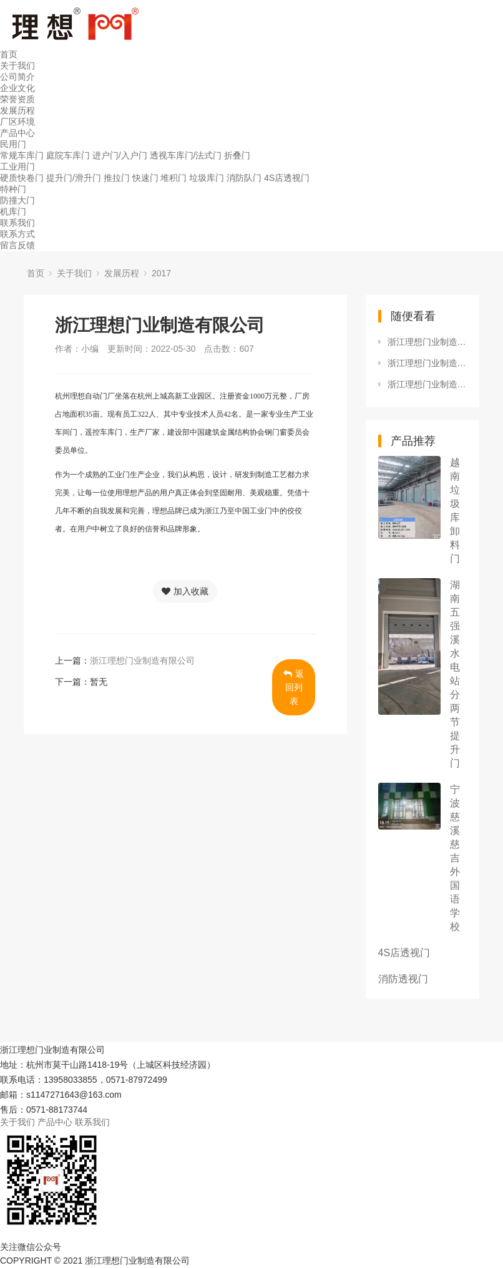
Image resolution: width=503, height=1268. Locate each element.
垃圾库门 (206, 178)
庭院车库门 (68, 155)
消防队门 (244, 178)
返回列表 (293, 687)
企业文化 (17, 88)
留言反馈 (17, 245)
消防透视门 (403, 979)
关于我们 (17, 65)
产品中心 (17, 133)
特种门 (13, 189)
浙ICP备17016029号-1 (238, 1261)
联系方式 (17, 234)
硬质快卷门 (22, 178)
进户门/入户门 (119, 155)
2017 (161, 273)
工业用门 (17, 167)
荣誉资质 (17, 99)
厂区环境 (17, 122)
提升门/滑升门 (73, 178)
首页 (8, 54)
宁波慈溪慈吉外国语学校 (455, 858)
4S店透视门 (287, 178)
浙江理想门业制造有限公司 (142, 660)
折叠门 (237, 155)
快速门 (145, 178)
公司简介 (17, 77)
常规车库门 (22, 155)
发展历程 (17, 110)
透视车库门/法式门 (186, 155)
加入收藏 (185, 591)
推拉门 (117, 178)
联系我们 (17, 223)
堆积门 (173, 178)
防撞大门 (17, 200)
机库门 (13, 211)
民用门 (13, 144)
